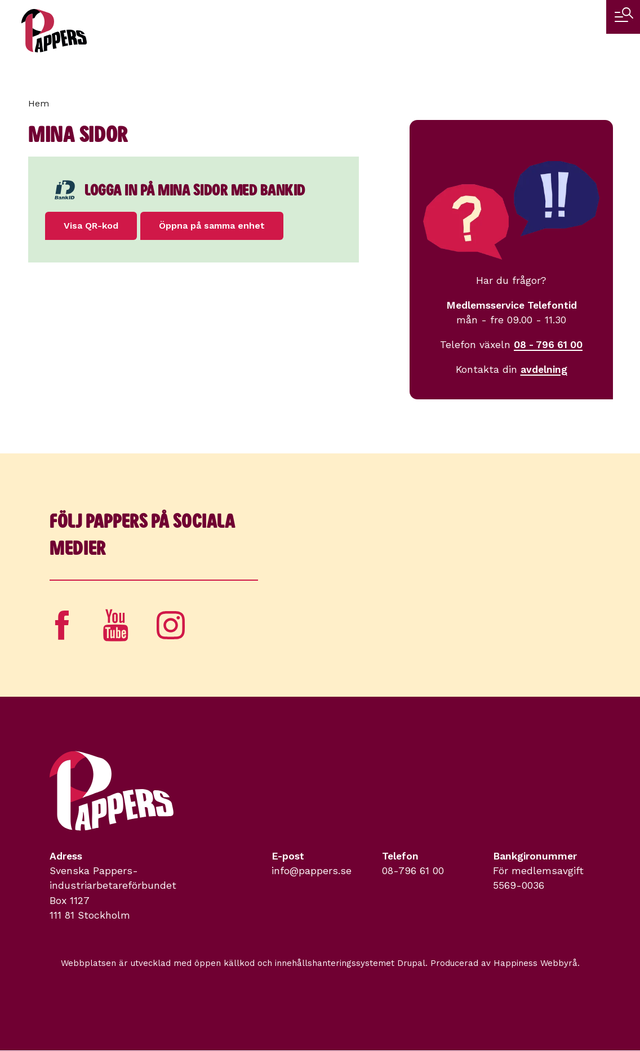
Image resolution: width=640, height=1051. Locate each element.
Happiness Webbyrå (535, 963)
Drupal (411, 963)
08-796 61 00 (413, 870)
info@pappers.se (312, 870)
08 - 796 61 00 (548, 344)
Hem (38, 103)
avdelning (544, 369)
